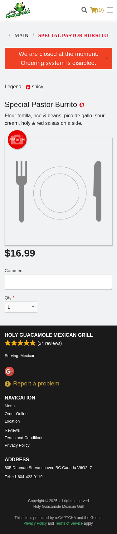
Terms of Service (69, 523)
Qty (21, 304)
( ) (97, 10)
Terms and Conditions (24, 437)
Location (12, 421)
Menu (10, 406)
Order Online (16, 413)
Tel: (23, 476)
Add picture (17, 139)
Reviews (12, 430)
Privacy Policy (17, 445)
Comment (58, 279)
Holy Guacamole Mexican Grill (49, 335)
